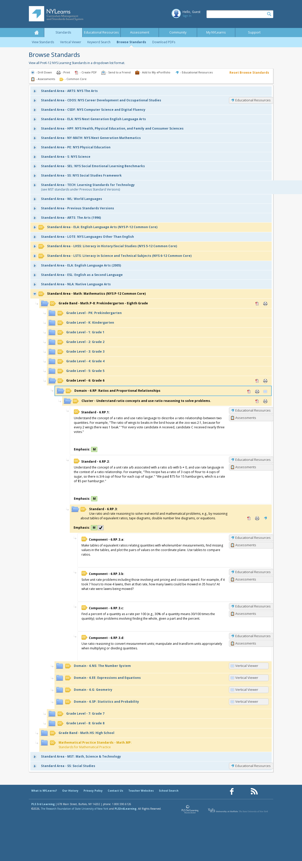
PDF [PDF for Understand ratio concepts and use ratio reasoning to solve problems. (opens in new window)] (257, 401)
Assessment (139, 32)
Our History (70, 790)
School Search (169, 790)
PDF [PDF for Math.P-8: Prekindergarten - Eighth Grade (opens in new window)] (257, 304)
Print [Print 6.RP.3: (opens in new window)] (257, 518)
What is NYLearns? (44, 790)
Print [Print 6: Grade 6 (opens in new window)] (265, 381)
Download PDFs (163, 42)
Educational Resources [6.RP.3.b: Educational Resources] (253, 572)
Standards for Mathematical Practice (91, 744)
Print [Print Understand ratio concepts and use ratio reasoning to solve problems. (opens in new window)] (265, 401)
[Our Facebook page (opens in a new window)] (231, 791)
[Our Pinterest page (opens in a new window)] (243, 791)
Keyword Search (99, 42)
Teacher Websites (141, 790)
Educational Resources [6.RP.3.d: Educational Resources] (253, 636)
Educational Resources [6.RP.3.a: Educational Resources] (253, 537)
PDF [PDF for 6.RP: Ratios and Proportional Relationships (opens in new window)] (249, 391)
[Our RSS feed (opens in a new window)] (254, 791)
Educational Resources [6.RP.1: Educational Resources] (253, 410)
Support (254, 32)
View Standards (43, 42)
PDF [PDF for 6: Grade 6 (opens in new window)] (257, 381)
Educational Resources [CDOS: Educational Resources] (253, 100)
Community (177, 32)
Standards (63, 32)
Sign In (187, 16)
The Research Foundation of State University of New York (74, 808)
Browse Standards (131, 42)
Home (36, 32)
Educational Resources (101, 32)
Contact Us (115, 790)
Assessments (245, 417)
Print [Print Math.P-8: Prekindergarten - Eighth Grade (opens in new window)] (265, 304)
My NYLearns (216, 32)
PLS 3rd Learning (43, 804)
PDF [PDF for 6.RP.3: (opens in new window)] (249, 518)
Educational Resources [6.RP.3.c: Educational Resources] (253, 606)
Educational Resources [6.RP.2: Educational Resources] (253, 459)
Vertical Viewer (70, 42)
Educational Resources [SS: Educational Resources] (253, 765)
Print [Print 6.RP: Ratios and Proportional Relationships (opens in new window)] (257, 391)
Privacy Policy (93, 790)
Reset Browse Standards (249, 72)
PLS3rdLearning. (126, 808)
